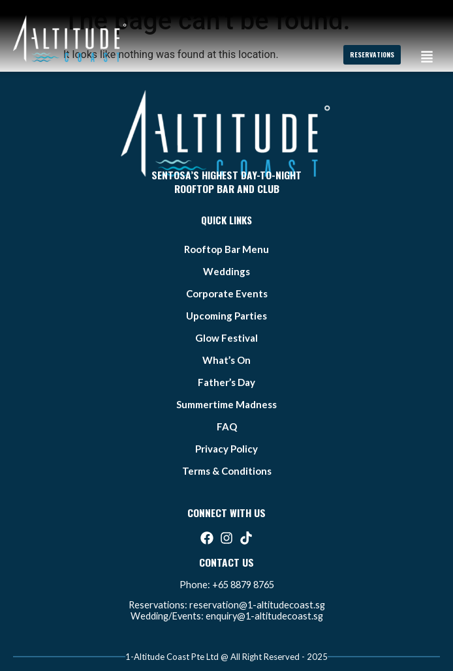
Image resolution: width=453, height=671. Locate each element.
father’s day (226, 382)
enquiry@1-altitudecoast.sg (264, 615)
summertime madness (226, 404)
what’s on (226, 360)
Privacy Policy (226, 449)
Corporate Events (227, 293)
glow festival (226, 338)
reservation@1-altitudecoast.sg (257, 604)
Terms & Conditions (227, 471)
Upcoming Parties (226, 315)
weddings (226, 271)
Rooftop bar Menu (226, 249)
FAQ (227, 426)
